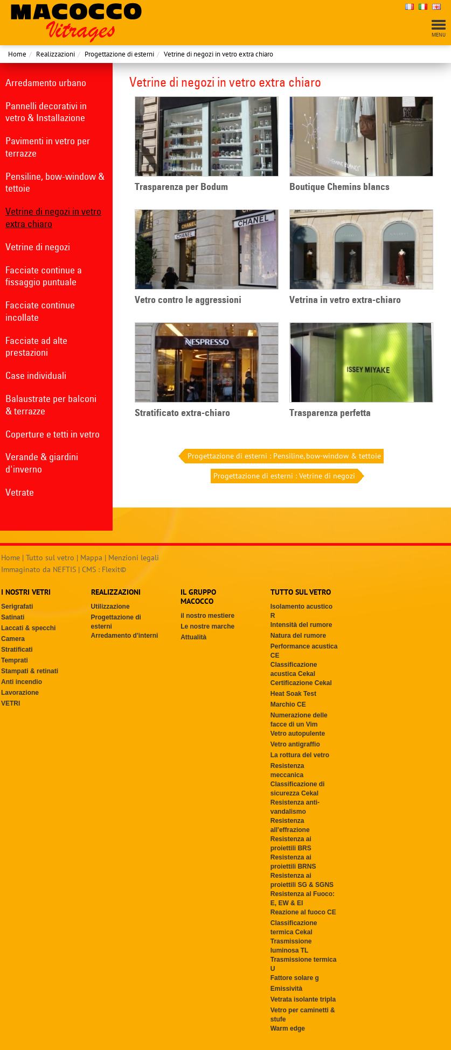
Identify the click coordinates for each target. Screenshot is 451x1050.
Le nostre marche (207, 626)
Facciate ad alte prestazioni (36, 346)
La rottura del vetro (299, 755)
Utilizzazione (110, 606)
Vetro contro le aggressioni (188, 300)
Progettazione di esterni (119, 54)
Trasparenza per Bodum (181, 187)
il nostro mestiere (207, 615)
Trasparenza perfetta (330, 413)
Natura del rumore (298, 635)
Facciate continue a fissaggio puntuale (43, 276)
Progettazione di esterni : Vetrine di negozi (285, 476)
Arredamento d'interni (124, 635)
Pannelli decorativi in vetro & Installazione (46, 112)
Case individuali (35, 375)
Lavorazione (20, 692)
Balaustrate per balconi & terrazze (50, 404)
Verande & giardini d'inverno (41, 462)
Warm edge (287, 1028)
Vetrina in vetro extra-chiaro (345, 300)
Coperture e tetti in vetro (52, 434)
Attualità (193, 637)
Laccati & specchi (28, 628)
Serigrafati (17, 606)
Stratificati (17, 649)
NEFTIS (64, 569)
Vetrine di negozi (37, 247)
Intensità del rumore (301, 625)
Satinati (12, 617)
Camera (13, 639)
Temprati (14, 660)
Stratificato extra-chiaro (182, 413)
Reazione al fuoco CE (303, 912)
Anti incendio (21, 682)
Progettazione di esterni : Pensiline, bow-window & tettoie (283, 456)
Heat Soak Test (293, 693)
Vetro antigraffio (295, 744)
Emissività (286, 988)
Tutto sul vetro (50, 557)
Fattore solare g (294, 978)
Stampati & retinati (29, 671)
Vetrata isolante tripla (303, 999)
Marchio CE (288, 704)
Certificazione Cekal (301, 683)
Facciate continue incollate (40, 311)
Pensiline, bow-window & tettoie (55, 182)
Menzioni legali (133, 557)
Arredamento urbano (45, 82)
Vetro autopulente (297, 733)
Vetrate (19, 492)
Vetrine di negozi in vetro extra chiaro (218, 54)
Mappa (91, 557)
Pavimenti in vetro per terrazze (47, 147)
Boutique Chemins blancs (339, 187)
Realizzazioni (55, 54)
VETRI (10, 703)
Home (17, 54)
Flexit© (114, 569)
